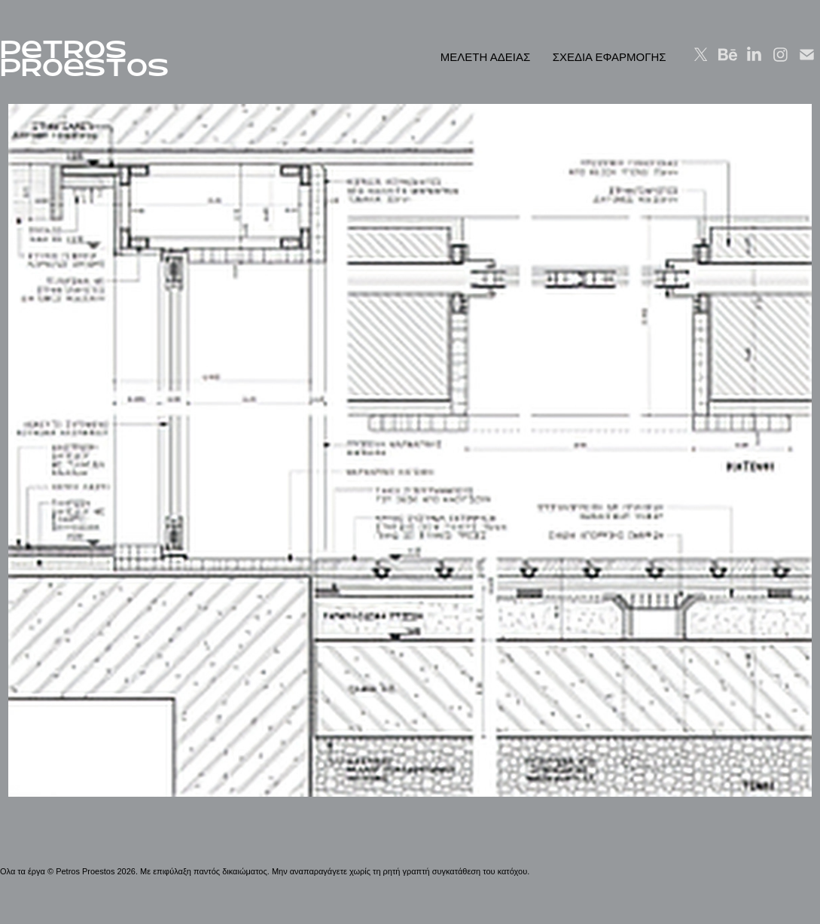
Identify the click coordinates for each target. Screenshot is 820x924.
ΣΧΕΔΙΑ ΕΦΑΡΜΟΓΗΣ (609, 56)
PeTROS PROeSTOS (84, 58)
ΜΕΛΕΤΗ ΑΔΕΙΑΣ (485, 56)
